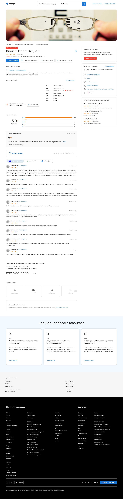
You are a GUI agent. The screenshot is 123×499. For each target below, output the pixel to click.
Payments (9, 442)
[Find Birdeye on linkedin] (88, 482)
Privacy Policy (21, 490)
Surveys (8, 450)
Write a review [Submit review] (13, 60)
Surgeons (68, 391)
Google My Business (32, 444)
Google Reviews (31, 442)
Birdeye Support (98, 439)
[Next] (75, 291)
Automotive (58, 415)
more (64, 142)
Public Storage (58, 433)
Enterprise (30, 417)
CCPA (40, 490)
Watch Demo (81, 420)
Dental (56, 417)
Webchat (8, 431)
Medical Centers (9, 386)
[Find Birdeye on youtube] (95, 482)
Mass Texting (9, 439)
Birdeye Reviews (82, 440)
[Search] (84, 4)
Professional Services (99, 417)
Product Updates (82, 433)
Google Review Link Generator (102, 429)
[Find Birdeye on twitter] (85, 482)
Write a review (97, 4)
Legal (56, 428)
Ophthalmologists (29, 44)
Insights (8, 453)
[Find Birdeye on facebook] (82, 482)
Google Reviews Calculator (101, 424)
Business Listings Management (35, 449)
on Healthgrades (22, 165)
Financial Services (59, 420)
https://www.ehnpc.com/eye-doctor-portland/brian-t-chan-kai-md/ (100, 89)
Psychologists (69, 389)
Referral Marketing (32, 436)
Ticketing (8, 458)
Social (7, 434)
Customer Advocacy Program (102, 444)
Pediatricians (69, 386)
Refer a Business (98, 442)
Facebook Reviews (32, 447)
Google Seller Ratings (11, 425)
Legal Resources (82, 446)
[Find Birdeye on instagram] (91, 482)
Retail (56, 438)
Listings (8, 415)
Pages (7, 423)
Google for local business (34, 424)
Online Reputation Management (36, 431)
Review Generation (32, 429)
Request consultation (64, 60)
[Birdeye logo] (11, 4)
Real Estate (58, 435)
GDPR (32, 490)
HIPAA (36, 490)
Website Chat (31, 439)
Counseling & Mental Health (12, 389)
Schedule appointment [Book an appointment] (29, 60)
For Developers (98, 436)
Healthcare (18, 44)
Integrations (9, 470)
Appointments (10, 436)
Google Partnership (11, 472)
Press (79, 430)
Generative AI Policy (48, 490)
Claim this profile (90, 58)
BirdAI (7, 464)
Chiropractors (69, 384)
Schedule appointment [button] (93, 74)
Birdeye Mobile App (11, 475)
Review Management (33, 426)
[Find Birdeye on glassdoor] (97, 482)
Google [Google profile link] (90, 92)
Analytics (8, 467)
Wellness (57, 440)
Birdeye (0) (45, 161)
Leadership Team (82, 417)
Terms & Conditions (11, 490)
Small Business (31, 415)
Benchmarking (10, 456)
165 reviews (19, 54)
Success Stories (82, 438)
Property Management (61, 430)
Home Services (58, 425)
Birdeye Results (82, 443)
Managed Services (99, 415)
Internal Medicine (10, 391)
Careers (80, 435)
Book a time (81, 423)
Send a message (47, 60)
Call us (88, 78)
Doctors (7, 384)
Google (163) (31, 161)
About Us (80, 415)
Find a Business (98, 434)
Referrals (8, 420)
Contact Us (81, 448)
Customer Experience (33, 452)
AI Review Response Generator (102, 426)
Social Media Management (34, 454)
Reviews (8, 417)
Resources (81, 425)
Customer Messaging (33, 434)
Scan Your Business (99, 431)
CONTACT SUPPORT (108, 482)
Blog (79, 428)
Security (28, 490)
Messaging (9, 448)
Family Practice (70, 381)
